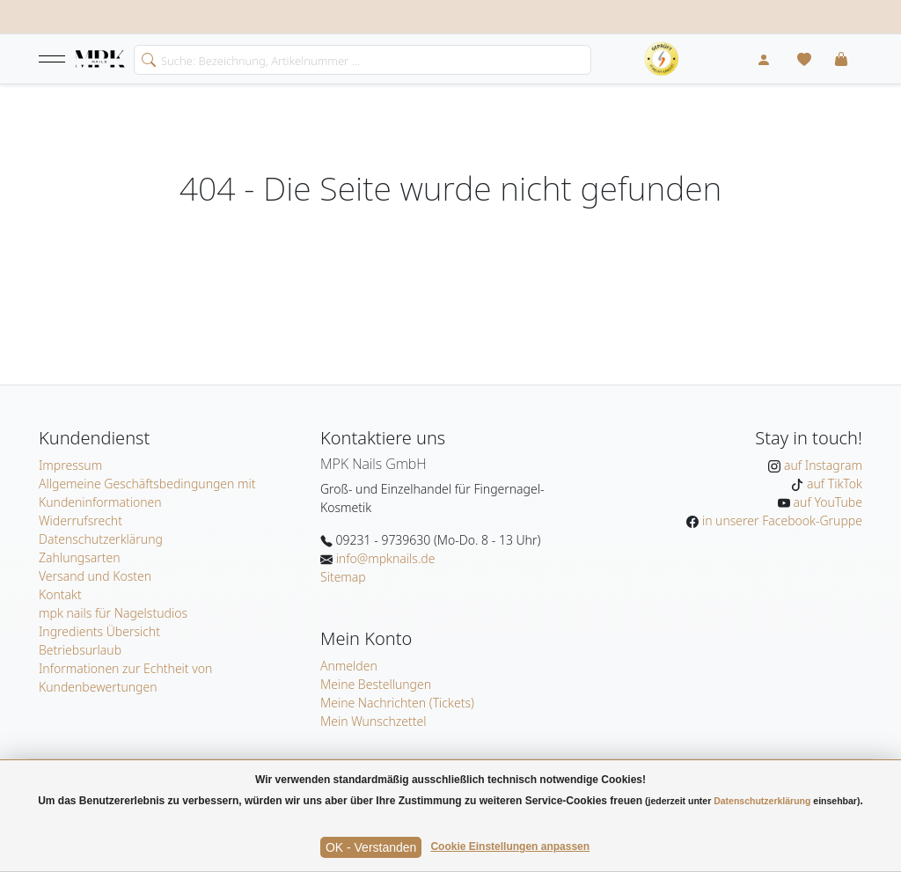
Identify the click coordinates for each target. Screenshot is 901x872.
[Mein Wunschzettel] (804, 59)
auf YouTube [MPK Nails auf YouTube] (826, 502)
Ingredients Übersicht (99, 631)
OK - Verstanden (371, 847)
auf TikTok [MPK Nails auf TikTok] (832, 483)
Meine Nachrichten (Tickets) (397, 702)
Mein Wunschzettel (373, 721)
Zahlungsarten (80, 557)
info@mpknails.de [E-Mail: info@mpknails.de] (384, 558)
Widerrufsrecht (80, 520)
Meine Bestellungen (375, 684)
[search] (145, 58)
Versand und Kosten (95, 576)
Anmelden (348, 665)
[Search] (362, 60)
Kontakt (60, 594)
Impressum (70, 465)
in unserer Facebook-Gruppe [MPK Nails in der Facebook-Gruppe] (780, 520)
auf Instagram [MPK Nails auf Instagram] (821, 465)
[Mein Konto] (763, 59)
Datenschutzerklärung (101, 539)
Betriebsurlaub (80, 649)
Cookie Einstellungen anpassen (510, 846)
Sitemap (343, 576)
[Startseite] (100, 60)
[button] (52, 59)
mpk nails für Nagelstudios (113, 613)
